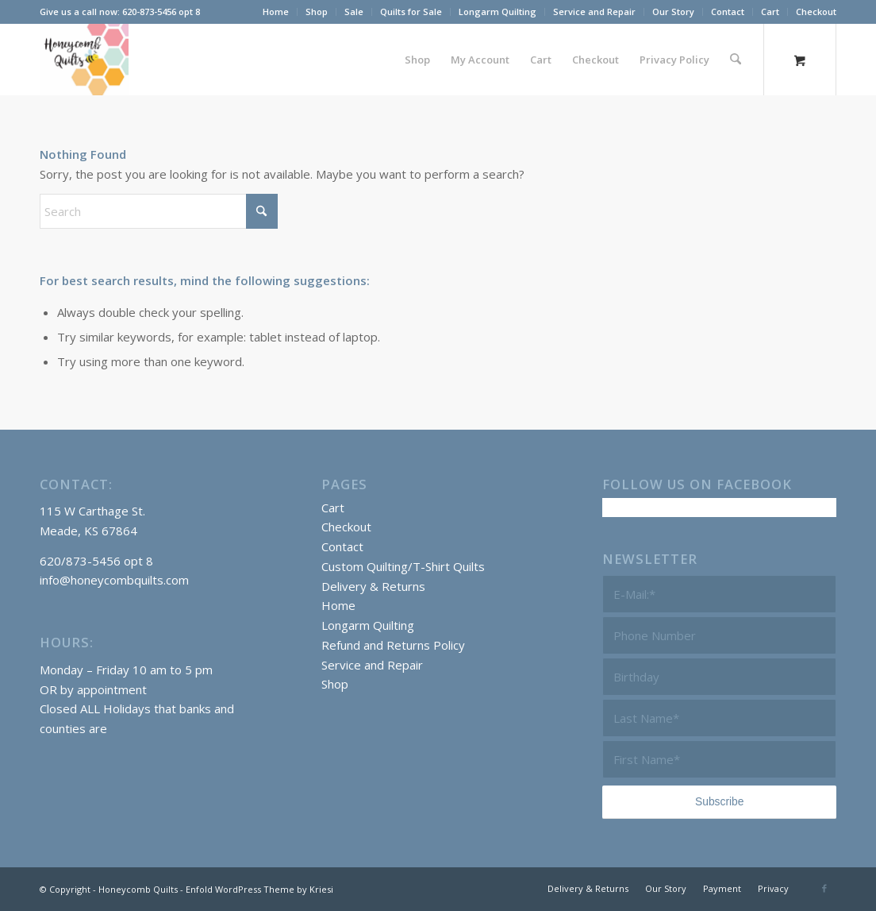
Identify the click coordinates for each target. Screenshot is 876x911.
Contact (727, 11)
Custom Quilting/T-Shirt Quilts (403, 566)
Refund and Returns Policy (393, 645)
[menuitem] (276, 12)
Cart (770, 11)
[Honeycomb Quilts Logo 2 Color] (84, 59)
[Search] (735, 59)
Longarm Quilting (497, 11)
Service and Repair (594, 11)
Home (276, 11)
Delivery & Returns (373, 586)
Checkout (816, 11)
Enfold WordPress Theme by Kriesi (259, 889)
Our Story (673, 11)
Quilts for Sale (411, 11)
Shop (316, 11)
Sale (353, 11)
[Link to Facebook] (824, 888)
